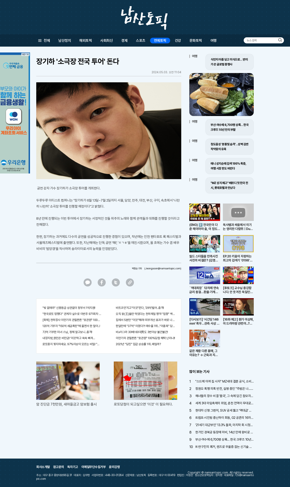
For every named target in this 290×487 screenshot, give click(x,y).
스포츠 (140, 40)
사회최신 (106, 40)
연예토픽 (160, 40)
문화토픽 (196, 40)
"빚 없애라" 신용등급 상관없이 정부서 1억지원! (68, 308)
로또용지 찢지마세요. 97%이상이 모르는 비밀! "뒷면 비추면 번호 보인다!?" (72, 344)
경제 (124, 40)
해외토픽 (85, 40)
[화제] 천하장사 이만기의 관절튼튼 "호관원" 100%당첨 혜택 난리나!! (72, 320)
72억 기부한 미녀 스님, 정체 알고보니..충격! (67, 332)
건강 (178, 40)
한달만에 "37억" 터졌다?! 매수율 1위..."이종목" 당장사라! (145, 326)
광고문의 (58, 467)
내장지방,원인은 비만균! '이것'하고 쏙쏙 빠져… (68, 338)
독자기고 (72, 467)
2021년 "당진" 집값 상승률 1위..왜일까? (138, 344)
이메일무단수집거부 (93, 467)
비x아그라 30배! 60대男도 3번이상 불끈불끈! (142, 332)
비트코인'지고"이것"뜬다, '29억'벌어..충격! (140, 308)
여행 (213, 40)
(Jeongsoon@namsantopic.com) (162, 268)
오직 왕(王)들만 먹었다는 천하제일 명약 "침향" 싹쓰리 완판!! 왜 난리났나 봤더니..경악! (145, 314)
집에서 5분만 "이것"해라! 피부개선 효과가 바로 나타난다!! (145, 320)
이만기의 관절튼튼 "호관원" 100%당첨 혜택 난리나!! (145, 338)
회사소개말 (43, 467)
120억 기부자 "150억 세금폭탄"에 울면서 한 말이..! (71, 326)
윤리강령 (114, 467)
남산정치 (64, 40)
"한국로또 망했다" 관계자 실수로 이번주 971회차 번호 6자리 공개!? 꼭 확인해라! (72, 314)
